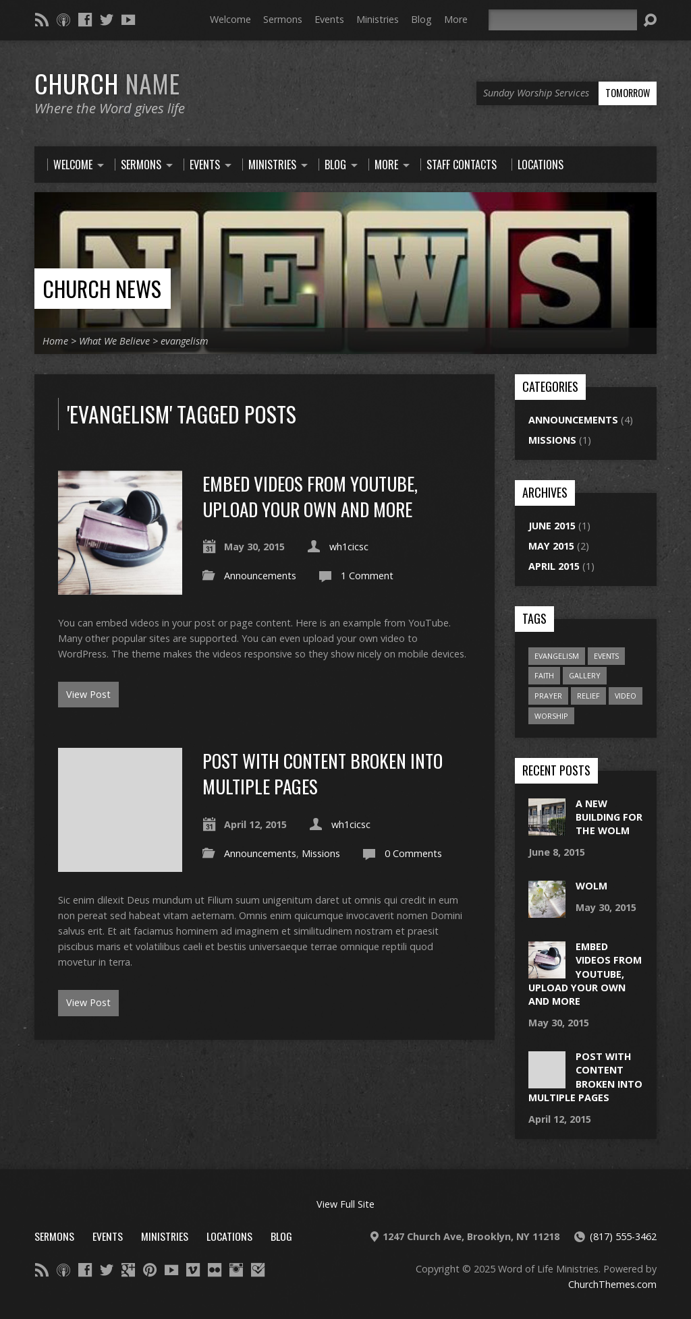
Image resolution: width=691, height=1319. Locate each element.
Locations (229, 1236)
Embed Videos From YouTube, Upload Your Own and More (310, 496)
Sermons (282, 19)
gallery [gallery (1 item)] (585, 675)
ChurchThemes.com (612, 1284)
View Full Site (345, 1204)
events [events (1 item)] (606, 656)
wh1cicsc (348, 546)
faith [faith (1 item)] (544, 675)
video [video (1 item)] (625, 696)
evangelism (185, 340)
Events (329, 19)
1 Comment (367, 575)
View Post (88, 694)
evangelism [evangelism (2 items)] (556, 656)
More (456, 19)
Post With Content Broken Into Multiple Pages (322, 773)
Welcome (230, 19)
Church (107, 83)
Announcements (260, 575)
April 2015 (554, 566)
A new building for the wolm (609, 817)
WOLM (591, 885)
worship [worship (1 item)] (551, 716)
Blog (421, 19)
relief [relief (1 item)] (588, 696)
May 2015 (551, 545)
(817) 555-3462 (623, 1236)
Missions (321, 853)
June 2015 (552, 525)
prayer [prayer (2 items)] (548, 696)
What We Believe (114, 340)
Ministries (377, 19)
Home (55, 340)
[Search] (563, 19)
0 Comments (413, 853)
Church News (102, 288)
